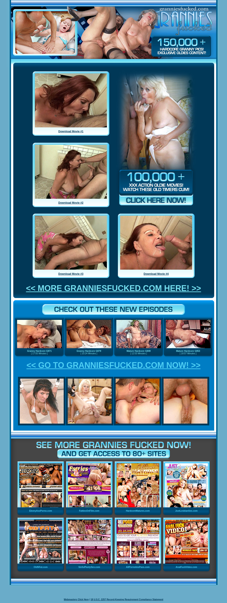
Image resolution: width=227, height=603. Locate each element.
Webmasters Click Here (76, 599)
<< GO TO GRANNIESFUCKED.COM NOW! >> (113, 365)
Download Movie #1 (70, 131)
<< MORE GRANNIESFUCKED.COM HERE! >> (113, 288)
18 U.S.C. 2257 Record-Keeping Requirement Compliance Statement (127, 599)
